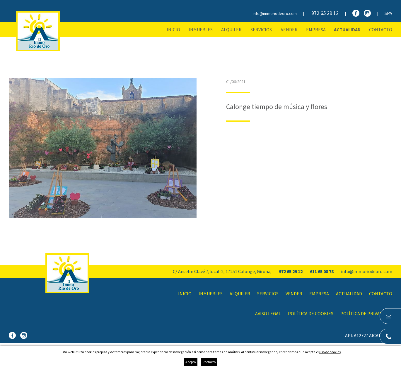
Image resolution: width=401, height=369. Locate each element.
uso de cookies (330, 352)
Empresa (316, 29)
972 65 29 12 (325, 13)
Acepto (190, 362)
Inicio (173, 29)
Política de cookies (310, 313)
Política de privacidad (366, 313)
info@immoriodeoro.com (275, 13)
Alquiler (231, 29)
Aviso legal (268, 313)
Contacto (380, 29)
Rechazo (209, 362)
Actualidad (347, 29)
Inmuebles (201, 29)
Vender (289, 29)
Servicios (261, 29)
